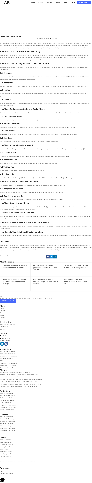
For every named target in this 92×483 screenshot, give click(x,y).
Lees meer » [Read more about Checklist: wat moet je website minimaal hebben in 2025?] (5, 272)
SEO (56, 38)
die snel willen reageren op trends (73, 93)
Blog (65, 3)
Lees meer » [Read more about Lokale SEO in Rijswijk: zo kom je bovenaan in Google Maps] (67, 272)
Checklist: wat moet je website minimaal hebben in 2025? (14, 266)
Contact (72, 3)
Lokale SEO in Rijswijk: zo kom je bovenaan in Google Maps (76, 266)
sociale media (43, 113)
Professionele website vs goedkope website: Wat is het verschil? (45, 267)
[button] (48, 256)
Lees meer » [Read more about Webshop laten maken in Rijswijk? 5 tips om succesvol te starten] (36, 288)
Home (33, 3)
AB (7, 2)
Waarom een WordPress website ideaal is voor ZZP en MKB (75, 281)
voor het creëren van (68, 113)
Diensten (49, 3)
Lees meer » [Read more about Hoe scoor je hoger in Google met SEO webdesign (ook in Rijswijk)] (5, 288)
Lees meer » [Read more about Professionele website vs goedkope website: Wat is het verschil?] (36, 274)
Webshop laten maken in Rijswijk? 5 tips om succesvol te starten (45, 281)
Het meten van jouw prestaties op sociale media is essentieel (20, 207)
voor (57, 103)
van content (73, 57)
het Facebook (39, 163)
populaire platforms (76, 67)
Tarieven (58, 3)
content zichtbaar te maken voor (34, 141)
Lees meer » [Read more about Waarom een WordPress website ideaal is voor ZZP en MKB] (67, 288)
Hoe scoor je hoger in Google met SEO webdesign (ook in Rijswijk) (14, 281)
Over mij (40, 3)
